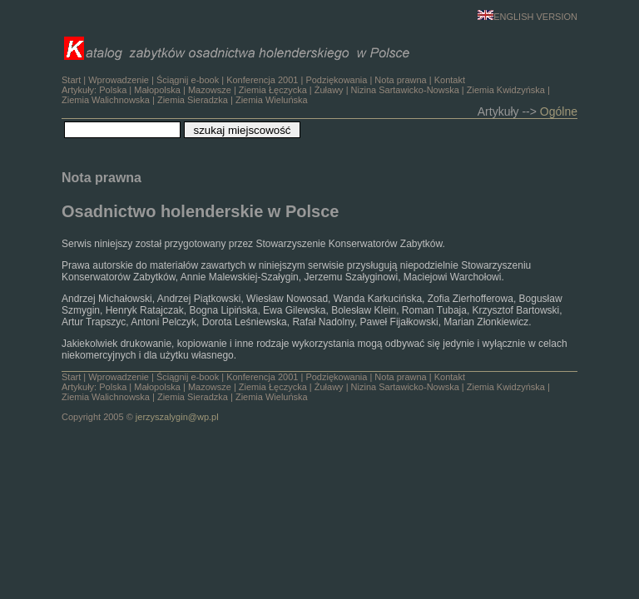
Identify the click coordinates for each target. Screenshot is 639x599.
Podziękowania (336, 80)
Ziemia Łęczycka (273, 90)
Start (71, 80)
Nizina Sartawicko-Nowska (405, 90)
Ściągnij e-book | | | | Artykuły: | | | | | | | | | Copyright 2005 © (306, 397)
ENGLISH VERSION (527, 17)
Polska (112, 90)
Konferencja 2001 (262, 80)
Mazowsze (209, 90)
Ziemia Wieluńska (271, 100)
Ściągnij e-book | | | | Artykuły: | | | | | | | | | (306, 90)
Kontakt (449, 80)
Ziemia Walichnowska (106, 100)
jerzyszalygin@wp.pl (177, 417)
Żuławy (329, 90)
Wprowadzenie (118, 80)
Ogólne (558, 111)
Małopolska (157, 90)
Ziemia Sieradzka (192, 100)
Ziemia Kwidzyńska (506, 90)
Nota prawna (400, 80)
